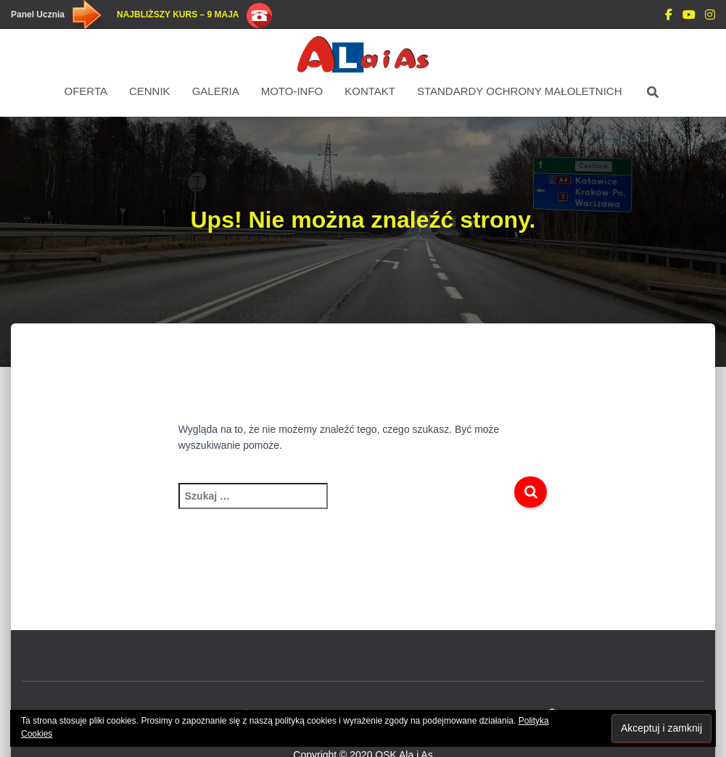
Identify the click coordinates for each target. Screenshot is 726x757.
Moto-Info (292, 91)
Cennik (149, 91)
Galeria (215, 91)
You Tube (689, 16)
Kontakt (370, 91)
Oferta (86, 91)
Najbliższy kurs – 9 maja (178, 14)
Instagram (710, 16)
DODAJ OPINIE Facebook (668, 16)
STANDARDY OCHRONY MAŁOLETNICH (519, 91)
